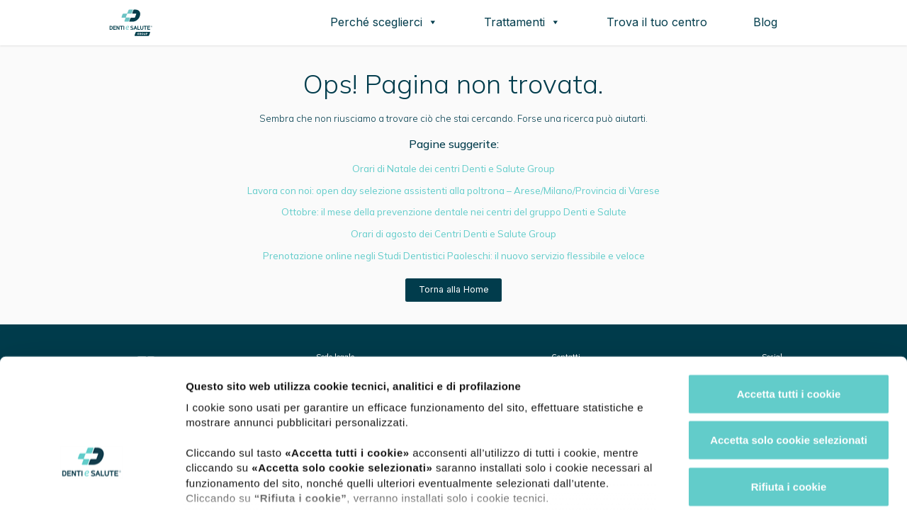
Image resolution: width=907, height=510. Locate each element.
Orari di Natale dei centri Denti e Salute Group (453, 168)
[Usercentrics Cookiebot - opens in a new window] (92, 482)
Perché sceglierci (384, 21)
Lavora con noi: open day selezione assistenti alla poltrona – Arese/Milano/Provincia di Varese (453, 190)
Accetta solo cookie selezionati (788, 340)
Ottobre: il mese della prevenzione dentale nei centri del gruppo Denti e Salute (453, 211)
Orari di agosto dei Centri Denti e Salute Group (453, 233)
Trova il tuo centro (657, 22)
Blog (765, 22)
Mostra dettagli (745, 482)
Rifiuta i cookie (789, 386)
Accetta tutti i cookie (789, 294)
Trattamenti (522, 21)
